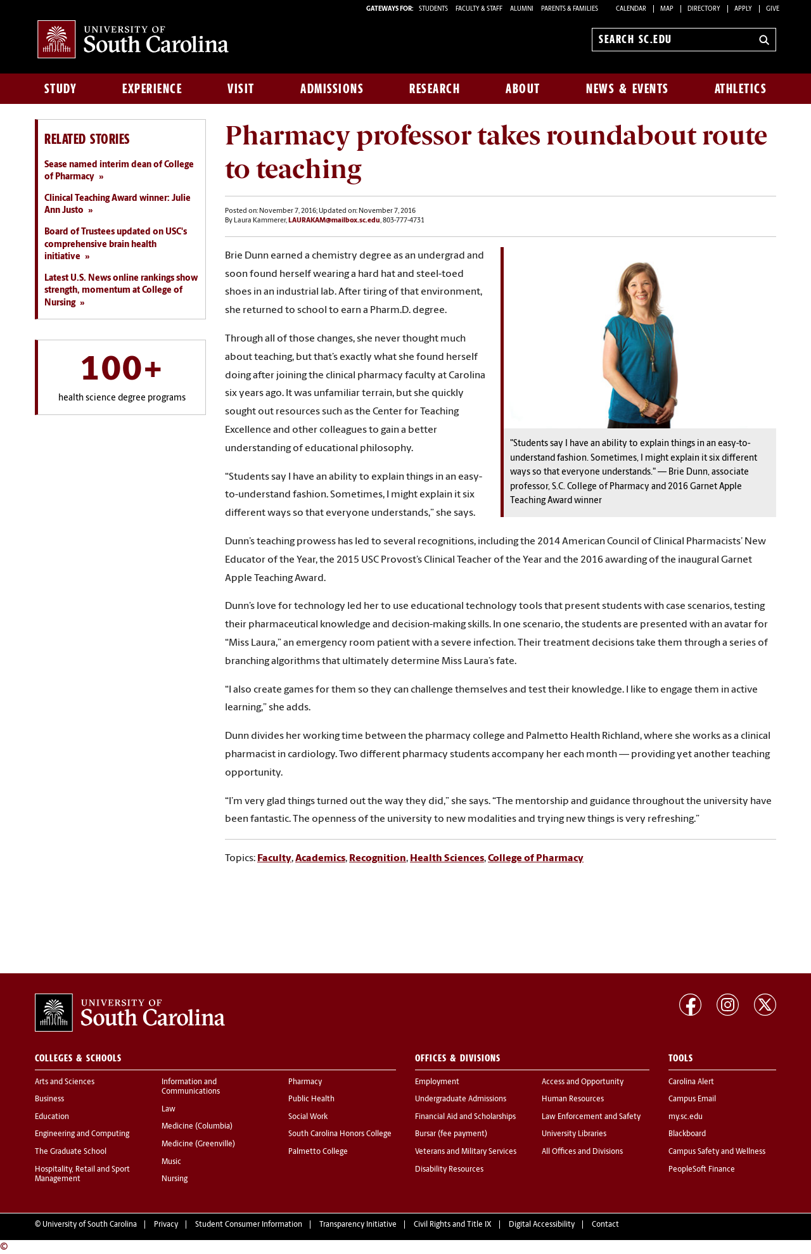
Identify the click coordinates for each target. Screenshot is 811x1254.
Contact (605, 1225)
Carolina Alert (691, 1082)
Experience (152, 88)
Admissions (332, 88)
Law (169, 1109)
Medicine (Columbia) (197, 1126)
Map (667, 9)
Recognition (377, 859)
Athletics (741, 88)
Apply (743, 9)
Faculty (274, 859)
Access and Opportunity (582, 1082)
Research (434, 88)
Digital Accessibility (542, 1225)
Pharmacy (305, 1082)
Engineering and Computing (82, 1134)
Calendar (631, 9)
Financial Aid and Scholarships (465, 1117)
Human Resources (573, 1099)
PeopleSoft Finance (701, 1170)
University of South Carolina (89, 1225)
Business (49, 1099)
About (523, 88)
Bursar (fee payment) (451, 1134)
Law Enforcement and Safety (591, 1117)
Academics (320, 859)
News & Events (627, 88)
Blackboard (687, 1134)
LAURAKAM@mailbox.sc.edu (334, 220)
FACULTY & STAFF (479, 9)
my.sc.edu (685, 1117)
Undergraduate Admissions (460, 1099)
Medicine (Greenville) (198, 1144)
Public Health (311, 1099)
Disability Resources (449, 1170)
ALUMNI (521, 9)
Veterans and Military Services (465, 1152)
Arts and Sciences (64, 1082)
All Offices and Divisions (582, 1152)
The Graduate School (70, 1152)
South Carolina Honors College (340, 1134)
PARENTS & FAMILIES (569, 9)
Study (60, 88)
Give (772, 9)
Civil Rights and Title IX (453, 1225)
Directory (703, 9)
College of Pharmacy (536, 859)
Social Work (308, 1117)
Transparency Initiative (358, 1225)
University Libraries (574, 1134)
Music (171, 1162)
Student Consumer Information (248, 1225)
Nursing (175, 1179)
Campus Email (692, 1099)
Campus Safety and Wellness (716, 1152)
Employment (437, 1082)
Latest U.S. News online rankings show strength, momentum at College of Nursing (121, 291)
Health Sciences (447, 859)
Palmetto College (318, 1152)
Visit (241, 88)
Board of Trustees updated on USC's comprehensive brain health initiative (115, 244)
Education (52, 1117)
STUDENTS (434, 9)
